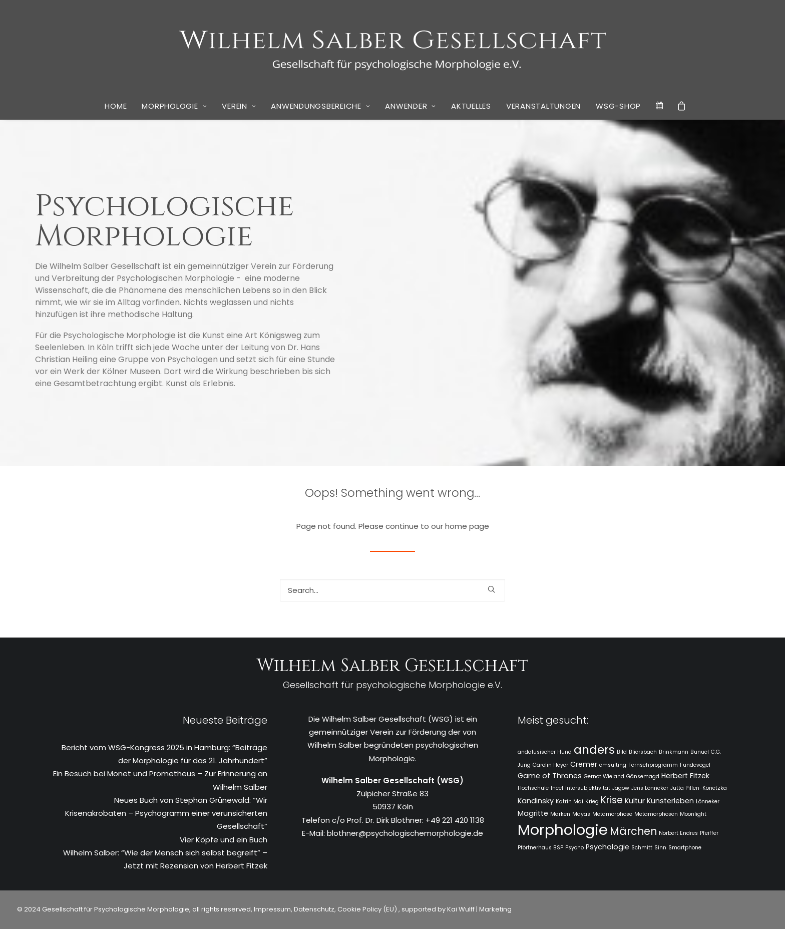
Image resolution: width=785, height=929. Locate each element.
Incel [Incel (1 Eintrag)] (557, 788)
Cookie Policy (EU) (368, 909)
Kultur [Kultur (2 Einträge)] (635, 801)
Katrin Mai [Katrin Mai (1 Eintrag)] (569, 801)
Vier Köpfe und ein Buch (223, 839)
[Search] (392, 590)
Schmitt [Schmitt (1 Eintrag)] (641, 847)
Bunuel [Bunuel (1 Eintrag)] (699, 752)
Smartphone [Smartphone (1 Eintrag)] (684, 847)
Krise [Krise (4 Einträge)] (612, 800)
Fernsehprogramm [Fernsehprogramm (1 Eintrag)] (653, 765)
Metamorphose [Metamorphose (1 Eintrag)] (612, 814)
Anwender (410, 106)
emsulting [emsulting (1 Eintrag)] (612, 765)
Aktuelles (471, 106)
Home (116, 106)
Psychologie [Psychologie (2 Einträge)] (607, 847)
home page (467, 526)
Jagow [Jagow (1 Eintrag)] (620, 788)
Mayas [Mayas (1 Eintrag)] (581, 814)
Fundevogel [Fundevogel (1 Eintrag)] (695, 765)
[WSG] (392, 46)
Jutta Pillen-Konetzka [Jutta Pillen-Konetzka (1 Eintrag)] (698, 788)
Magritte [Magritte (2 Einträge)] (533, 813)
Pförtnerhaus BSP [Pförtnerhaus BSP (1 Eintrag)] (540, 847)
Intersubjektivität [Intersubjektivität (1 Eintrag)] (587, 788)
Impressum (271, 909)
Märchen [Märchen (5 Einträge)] (633, 831)
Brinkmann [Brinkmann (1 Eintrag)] (673, 752)
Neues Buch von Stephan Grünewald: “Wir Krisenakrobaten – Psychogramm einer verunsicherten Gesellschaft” (166, 813)
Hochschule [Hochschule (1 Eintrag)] (533, 788)
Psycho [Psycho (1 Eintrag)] (574, 847)
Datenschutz (314, 909)
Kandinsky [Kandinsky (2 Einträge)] (536, 801)
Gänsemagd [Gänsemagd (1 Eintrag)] (642, 776)
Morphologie (174, 106)
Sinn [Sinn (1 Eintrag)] (660, 847)
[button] (491, 589)
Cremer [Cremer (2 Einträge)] (583, 764)
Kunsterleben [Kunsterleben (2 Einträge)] (670, 801)
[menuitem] (115, 106)
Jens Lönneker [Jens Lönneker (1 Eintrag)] (649, 788)
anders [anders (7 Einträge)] (594, 750)
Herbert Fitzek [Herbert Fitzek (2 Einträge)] (685, 776)
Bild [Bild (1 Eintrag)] (622, 752)
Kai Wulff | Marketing (479, 909)
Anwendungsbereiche (320, 106)
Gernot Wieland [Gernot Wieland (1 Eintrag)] (604, 776)
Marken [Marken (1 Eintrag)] (560, 814)
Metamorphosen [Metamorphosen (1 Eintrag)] (656, 814)
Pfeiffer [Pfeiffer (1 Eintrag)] (709, 833)
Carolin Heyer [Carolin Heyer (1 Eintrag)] (550, 765)
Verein (239, 106)
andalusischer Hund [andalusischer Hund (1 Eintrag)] (545, 752)
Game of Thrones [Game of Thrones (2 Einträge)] (550, 776)
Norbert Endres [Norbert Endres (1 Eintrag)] (678, 833)
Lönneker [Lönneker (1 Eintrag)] (707, 801)
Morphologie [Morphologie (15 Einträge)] (563, 829)
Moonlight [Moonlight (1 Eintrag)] (693, 814)
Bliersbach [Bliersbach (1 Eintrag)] (643, 752)
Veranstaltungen (543, 106)
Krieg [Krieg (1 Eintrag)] (592, 801)
